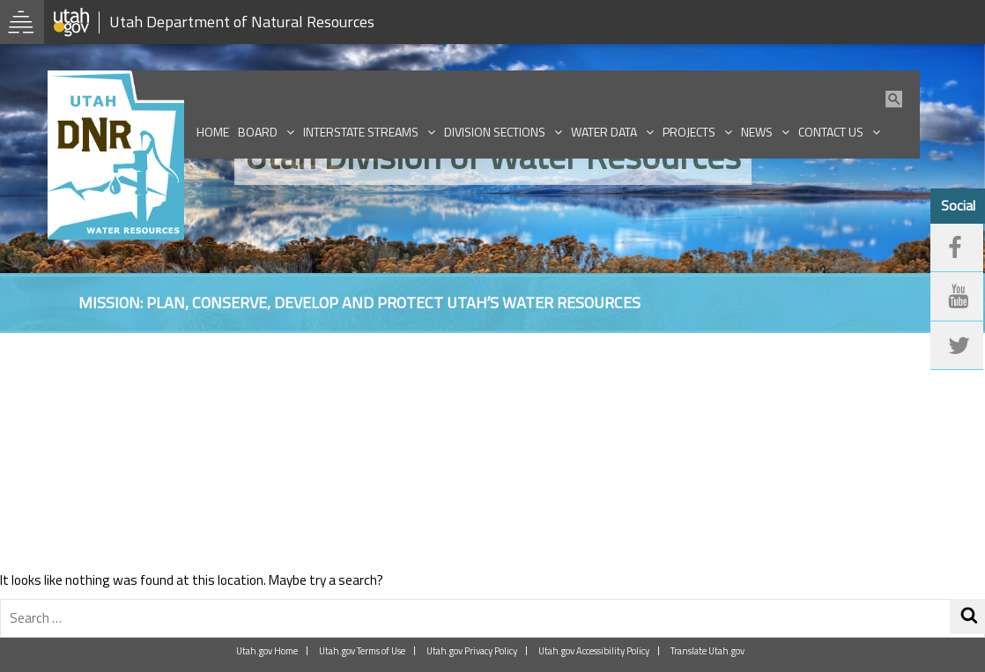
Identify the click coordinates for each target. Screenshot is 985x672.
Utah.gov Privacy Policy (471, 650)
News (757, 131)
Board (258, 131)
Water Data (604, 131)
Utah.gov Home (267, 650)
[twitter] (956, 346)
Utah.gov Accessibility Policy (593, 650)
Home (212, 131)
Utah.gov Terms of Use (362, 650)
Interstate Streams (360, 131)
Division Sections (494, 131)
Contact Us (830, 131)
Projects (689, 131)
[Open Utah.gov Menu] (22, 22)
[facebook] (956, 248)
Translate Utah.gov (707, 650)
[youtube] (956, 296)
